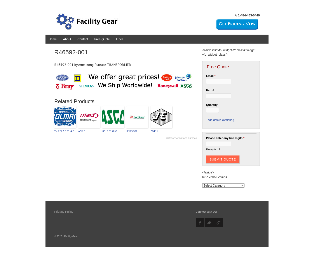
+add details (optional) (220, 120)
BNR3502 (131, 131)
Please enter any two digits (225, 138)
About (67, 39)
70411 (154, 131)
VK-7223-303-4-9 (64, 131)
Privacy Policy (63, 212)
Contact (82, 39)
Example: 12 (213, 149)
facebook (200, 222)
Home (53, 39)
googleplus (218, 222)
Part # (210, 90)
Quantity (212, 104)
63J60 (81, 131)
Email (210, 76)
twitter (209, 222)
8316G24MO (109, 131)
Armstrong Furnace (186, 138)
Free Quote (102, 39)
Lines (119, 39)
